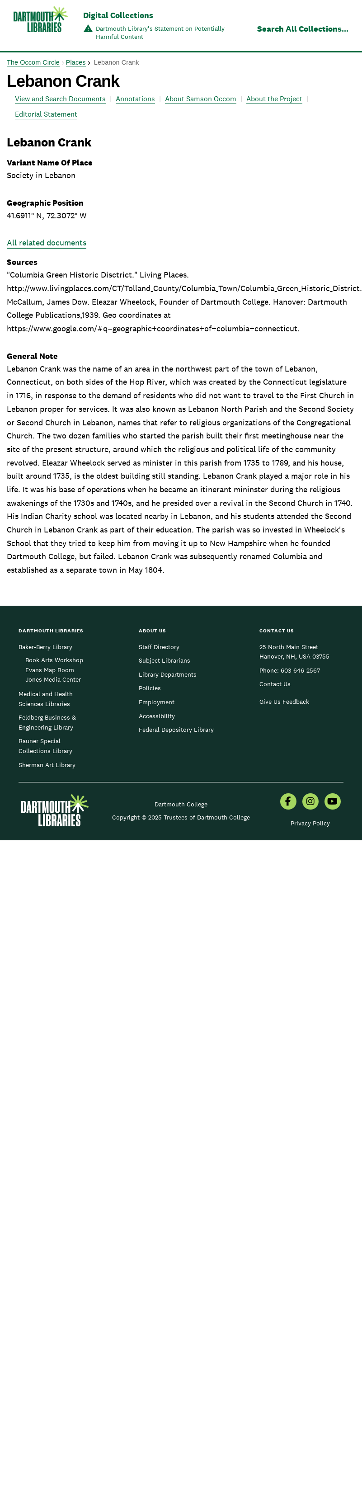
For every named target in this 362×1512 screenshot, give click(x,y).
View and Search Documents (60, 99)
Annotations (135, 99)
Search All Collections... (302, 29)
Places (76, 62)
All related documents (46, 242)
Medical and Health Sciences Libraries (46, 699)
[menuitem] (288, 802)
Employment (156, 702)
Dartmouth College (181, 804)
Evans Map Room (49, 670)
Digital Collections (118, 15)
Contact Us (275, 684)
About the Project (274, 99)
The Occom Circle (33, 62)
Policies (150, 688)
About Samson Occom (200, 99)
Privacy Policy (310, 823)
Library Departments (168, 674)
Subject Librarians (164, 660)
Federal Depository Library (176, 729)
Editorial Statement (46, 114)
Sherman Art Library (47, 765)
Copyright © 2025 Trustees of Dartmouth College (181, 817)
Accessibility (157, 716)
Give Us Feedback (284, 701)
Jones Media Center (53, 679)
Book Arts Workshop (54, 660)
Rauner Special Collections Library (45, 746)
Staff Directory (159, 647)
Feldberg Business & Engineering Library (47, 722)
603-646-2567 (300, 670)
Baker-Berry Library (45, 647)
